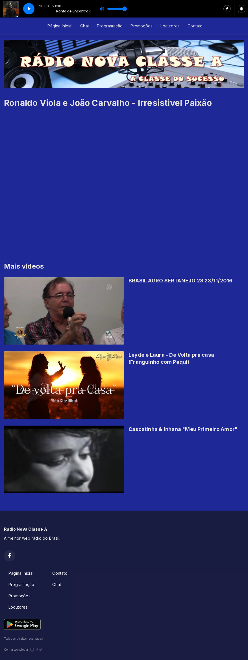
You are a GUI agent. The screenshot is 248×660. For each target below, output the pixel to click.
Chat (84, 25)
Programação (110, 25)
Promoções (141, 25)
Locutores (170, 25)
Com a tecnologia (23, 650)
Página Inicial (59, 25)
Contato (195, 25)
